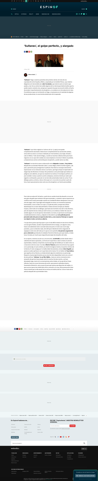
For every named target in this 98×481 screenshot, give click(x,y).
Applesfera (13, 459)
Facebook (79, 14)
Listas (38, 427)
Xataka (12, 455)
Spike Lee (66, 36)
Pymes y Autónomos (82, 457)
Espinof (49, 7)
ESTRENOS (23, 14)
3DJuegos (24, 455)
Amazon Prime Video (15, 429)
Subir (83, 448)
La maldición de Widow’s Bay (74, 36)
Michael (25, 429)
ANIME (37, 14)
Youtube (84, 14)
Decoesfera (69, 457)
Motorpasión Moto (59, 457)
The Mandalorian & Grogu (28, 433)
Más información (49, 479)
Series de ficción (27, 424)
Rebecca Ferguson (43, 36)
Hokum (50, 36)
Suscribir (72, 425)
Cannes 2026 (40, 432)
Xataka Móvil (13, 457)
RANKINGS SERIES (56, 14)
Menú (14, 9)
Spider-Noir (60, 36)
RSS (66, 436)
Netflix (27, 36)
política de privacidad (66, 428)
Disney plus (13, 427)
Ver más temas (15, 437)
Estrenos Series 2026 (49, 415)
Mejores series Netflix (59, 415)
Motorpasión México (59, 471)
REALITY (31, 14)
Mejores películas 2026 (33, 415)
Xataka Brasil (13, 473)
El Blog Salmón (81, 455)
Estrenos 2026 (41, 415)
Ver (49, 365)
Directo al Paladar (48, 455)
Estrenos (30, 329)
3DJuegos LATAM (25, 471)
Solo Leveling (84, 36)
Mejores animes (68, 415)
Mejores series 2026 (23, 415)
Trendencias (69, 455)
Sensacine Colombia (37, 473)
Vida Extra (24, 457)
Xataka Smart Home (15, 460)
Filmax (47, 329)
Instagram (77, 14)
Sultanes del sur (66, 329)
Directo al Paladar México (48, 472)
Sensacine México (37, 471)
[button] (32, 74)
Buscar (84, 443)
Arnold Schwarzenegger (34, 36)
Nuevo (83, 9)
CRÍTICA (17, 14)
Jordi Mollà (52, 329)
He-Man (22, 36)
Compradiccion (70, 459)
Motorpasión (58, 455)
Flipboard (81, 14)
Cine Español (36, 329)
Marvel (55, 36)
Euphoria (39, 429)
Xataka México (14, 471)
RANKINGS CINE (45, 14)
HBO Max (13, 432)
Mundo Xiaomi (14, 462)
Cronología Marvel (76, 415)
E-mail (31, 52)
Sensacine (35, 455)
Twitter (86, 14)
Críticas (41, 329)
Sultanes (59, 329)
